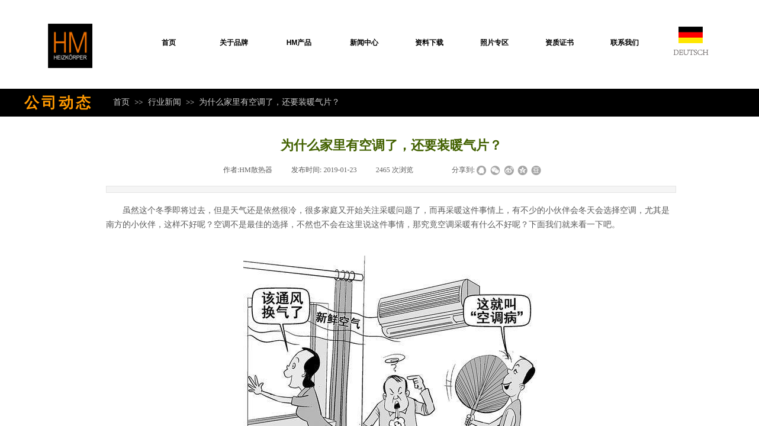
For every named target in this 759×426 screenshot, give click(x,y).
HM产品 (299, 42)
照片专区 (494, 42)
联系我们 (624, 42)
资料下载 (429, 42)
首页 (169, 42)
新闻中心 (364, 42)
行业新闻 (164, 101)
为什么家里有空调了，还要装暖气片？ (269, 101)
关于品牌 (234, 42)
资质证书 (559, 42)
